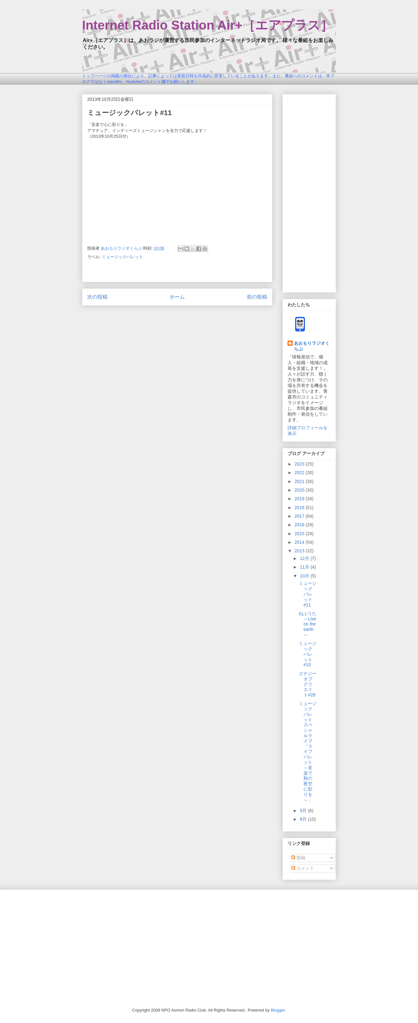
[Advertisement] (309, 192)
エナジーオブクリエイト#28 (308, 684)
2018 (300, 507)
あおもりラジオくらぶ (312, 346)
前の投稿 (257, 297)
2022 (300, 472)
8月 (304, 819)
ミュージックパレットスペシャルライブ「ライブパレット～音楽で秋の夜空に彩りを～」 (308, 751)
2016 (300, 524)
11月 (305, 567)
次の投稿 (97, 297)
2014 (300, 542)
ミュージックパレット (122, 256)
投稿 (298, 857)
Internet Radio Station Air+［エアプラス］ (207, 25)
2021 (300, 481)
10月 (305, 575)
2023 (300, 464)
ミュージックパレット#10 (308, 654)
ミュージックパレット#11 (308, 594)
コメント (302, 868)
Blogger (278, 1010)
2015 (300, 533)
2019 (300, 498)
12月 (305, 558)
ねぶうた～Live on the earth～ (308, 624)
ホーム (177, 297)
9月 (304, 810)
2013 (300, 550)
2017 (300, 516)
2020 (300, 490)
